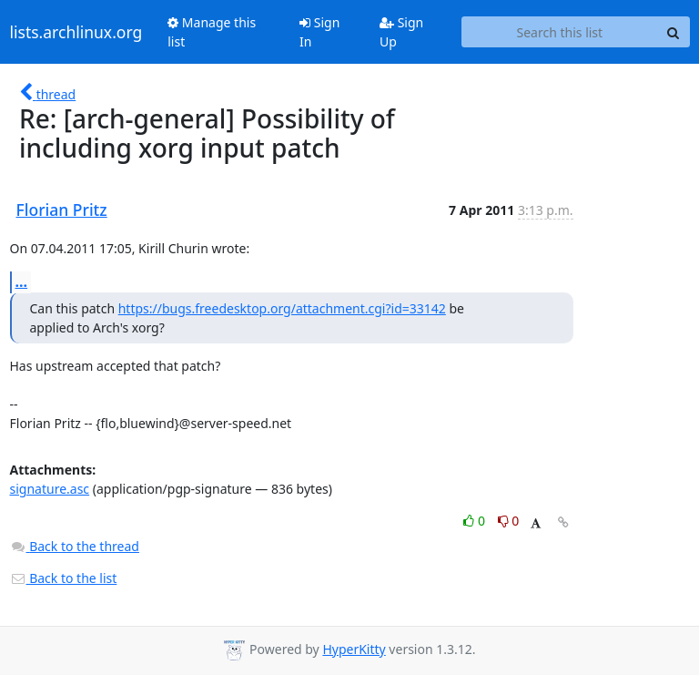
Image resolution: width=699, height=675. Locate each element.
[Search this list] (559, 31)
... (21, 281)
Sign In (319, 32)
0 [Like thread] (475, 520)
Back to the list (63, 578)
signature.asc (50, 488)
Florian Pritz (61, 209)
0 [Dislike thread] (509, 520)
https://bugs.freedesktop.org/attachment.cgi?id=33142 (282, 308)
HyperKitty (353, 649)
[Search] (673, 31)
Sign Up (401, 32)
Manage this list (211, 32)
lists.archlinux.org (76, 32)
